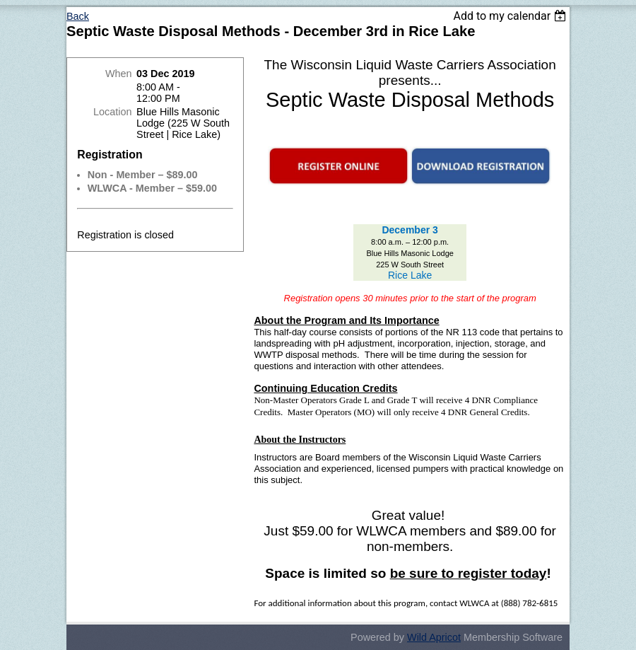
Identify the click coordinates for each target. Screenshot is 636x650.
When (118, 73)
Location (112, 111)
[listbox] (511, 16)
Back (77, 16)
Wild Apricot (434, 637)
